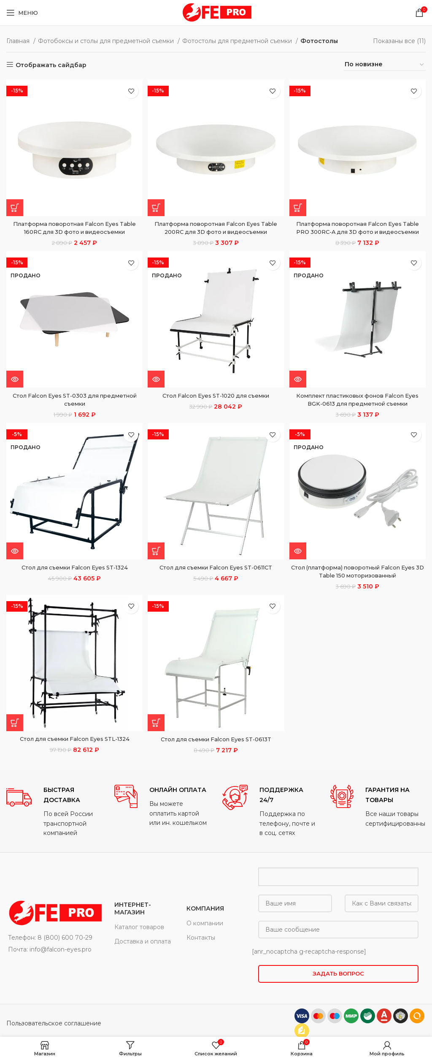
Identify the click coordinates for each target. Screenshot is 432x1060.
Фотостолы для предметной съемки (238, 41)
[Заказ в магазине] (385, 65)
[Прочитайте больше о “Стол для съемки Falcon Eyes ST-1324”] (14, 559)
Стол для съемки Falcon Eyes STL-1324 (73, 748)
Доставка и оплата (142, 950)
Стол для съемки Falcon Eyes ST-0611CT (216, 575)
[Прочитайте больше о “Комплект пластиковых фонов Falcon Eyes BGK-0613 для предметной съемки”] (300, 386)
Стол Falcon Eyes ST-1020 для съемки (216, 403)
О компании (204, 932)
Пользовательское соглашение (53, 1032)
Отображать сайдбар (51, 64)
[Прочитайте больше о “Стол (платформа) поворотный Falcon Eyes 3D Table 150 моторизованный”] (300, 559)
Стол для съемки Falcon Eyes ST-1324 (73, 575)
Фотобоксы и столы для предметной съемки (107, 41)
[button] (14, 205)
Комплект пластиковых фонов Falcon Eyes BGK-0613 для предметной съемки (359, 407)
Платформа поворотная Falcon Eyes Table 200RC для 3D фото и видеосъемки (216, 225)
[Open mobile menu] (22, 12)
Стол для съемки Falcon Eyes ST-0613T (216, 748)
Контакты (200, 947)
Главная (18, 41)
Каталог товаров (139, 936)
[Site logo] (216, 12)
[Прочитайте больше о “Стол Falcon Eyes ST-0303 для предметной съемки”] (14, 386)
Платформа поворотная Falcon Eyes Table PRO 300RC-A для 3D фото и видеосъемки (359, 229)
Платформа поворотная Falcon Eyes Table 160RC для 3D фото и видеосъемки (74, 225)
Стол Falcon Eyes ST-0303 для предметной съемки (73, 407)
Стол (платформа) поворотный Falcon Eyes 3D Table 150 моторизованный (359, 580)
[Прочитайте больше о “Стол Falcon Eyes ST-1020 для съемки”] (157, 386)
